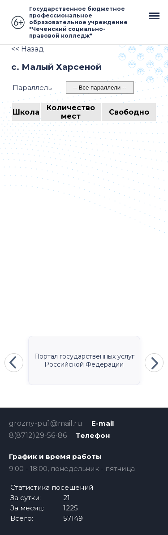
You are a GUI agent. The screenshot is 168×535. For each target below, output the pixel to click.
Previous (13, 362)
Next (154, 362)
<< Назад (27, 49)
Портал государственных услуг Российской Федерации (84, 360)
